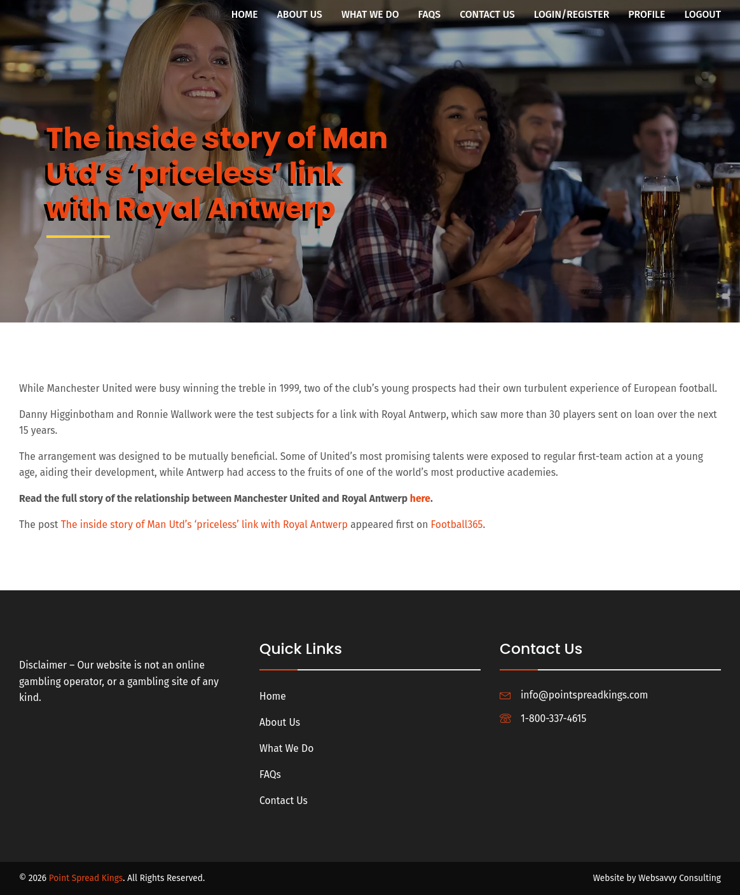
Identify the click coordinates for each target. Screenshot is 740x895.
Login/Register (572, 14)
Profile (646, 14)
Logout (702, 14)
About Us (299, 14)
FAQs (429, 14)
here (420, 498)
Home (244, 14)
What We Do (370, 14)
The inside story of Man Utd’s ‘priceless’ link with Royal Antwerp (204, 524)
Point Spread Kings (86, 878)
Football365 (457, 524)
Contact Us (487, 14)
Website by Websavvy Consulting (657, 878)
